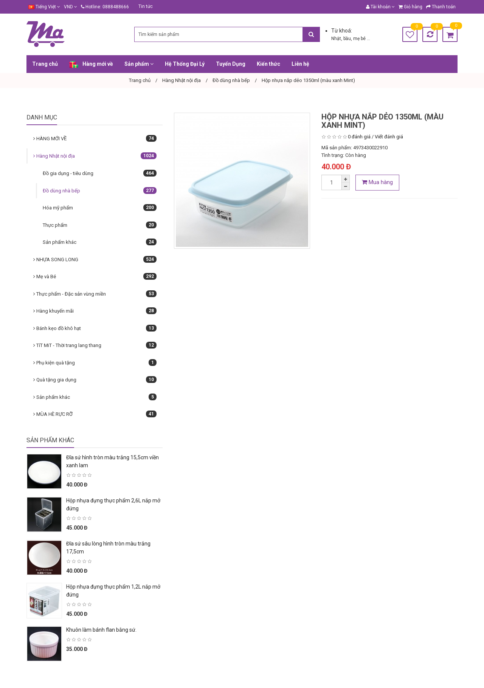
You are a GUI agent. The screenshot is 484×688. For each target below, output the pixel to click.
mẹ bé (360, 38)
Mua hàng (377, 182)
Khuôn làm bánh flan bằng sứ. (101, 630)
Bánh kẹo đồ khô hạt (95, 328)
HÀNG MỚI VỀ (95, 138)
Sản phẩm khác (100, 242)
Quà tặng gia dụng (95, 379)
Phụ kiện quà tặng (95, 362)
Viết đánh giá (389, 136)
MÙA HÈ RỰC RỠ (95, 414)
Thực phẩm (100, 225)
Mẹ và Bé (95, 276)
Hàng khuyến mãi (95, 310)
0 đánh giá (359, 136)
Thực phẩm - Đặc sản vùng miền (95, 293)
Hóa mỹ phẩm (100, 207)
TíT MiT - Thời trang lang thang (95, 345)
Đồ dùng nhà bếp (100, 190)
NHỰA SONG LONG (95, 259)
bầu (347, 38)
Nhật (336, 38)
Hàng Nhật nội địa (95, 155)
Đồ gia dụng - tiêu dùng (100, 173)
